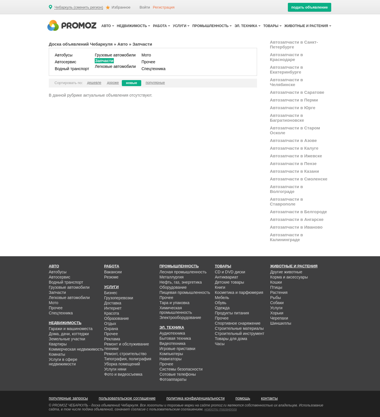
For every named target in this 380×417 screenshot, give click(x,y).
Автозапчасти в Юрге (292, 107)
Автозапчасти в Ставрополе (286, 201)
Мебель (222, 297)
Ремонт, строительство (125, 353)
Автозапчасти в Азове (293, 140)
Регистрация (164, 7)
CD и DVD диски (230, 272)
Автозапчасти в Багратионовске (287, 118)
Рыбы (275, 297)
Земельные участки (67, 339)
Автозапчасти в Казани (294, 171)
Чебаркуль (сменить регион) (78, 7)
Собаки (277, 302)
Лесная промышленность (183, 272)
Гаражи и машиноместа (70, 328)
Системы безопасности (181, 369)
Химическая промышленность (175, 310)
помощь (242, 398)
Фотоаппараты (173, 379)
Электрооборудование (180, 317)
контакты (269, 398)
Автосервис (65, 62)
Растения (279, 292)
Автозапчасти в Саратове (297, 92)
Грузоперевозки (118, 298)
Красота (111, 313)
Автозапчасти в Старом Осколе (295, 130)
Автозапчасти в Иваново (296, 227)
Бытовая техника (175, 338)
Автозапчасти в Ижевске (296, 155)
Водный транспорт (72, 68)
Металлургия (171, 277)
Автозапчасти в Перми (294, 99)
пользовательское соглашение (127, 398)
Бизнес (110, 292)
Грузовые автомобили (115, 55)
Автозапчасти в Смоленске (299, 178)
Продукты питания (232, 313)
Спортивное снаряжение (237, 323)
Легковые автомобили (115, 66)
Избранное (121, 7)
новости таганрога (221, 409)
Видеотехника (172, 343)
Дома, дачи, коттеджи (69, 333)
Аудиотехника (172, 333)
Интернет (113, 308)
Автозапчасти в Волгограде (286, 189)
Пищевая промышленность (184, 292)
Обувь (220, 302)
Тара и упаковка (174, 302)
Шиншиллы (280, 323)
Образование (116, 318)
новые (131, 83)
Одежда (222, 308)
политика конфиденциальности (195, 398)
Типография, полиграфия (127, 359)
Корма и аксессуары (289, 277)
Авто (123, 44)
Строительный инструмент (239, 333)
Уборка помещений (122, 364)
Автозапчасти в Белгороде (298, 211)
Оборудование (173, 287)
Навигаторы (170, 359)
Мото (146, 55)
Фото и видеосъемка (123, 374)
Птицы (276, 287)
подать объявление (309, 7)
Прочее (148, 62)
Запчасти (104, 60)
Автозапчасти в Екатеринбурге (286, 69)
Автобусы (63, 55)
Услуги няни (115, 369)
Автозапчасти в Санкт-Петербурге (294, 44)
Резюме (111, 277)
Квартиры (58, 344)
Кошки (276, 282)
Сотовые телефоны (177, 374)
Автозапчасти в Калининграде (286, 237)
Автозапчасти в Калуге (294, 148)
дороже (113, 83)
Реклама (112, 339)
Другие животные (286, 272)
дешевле (94, 83)
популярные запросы (68, 398)
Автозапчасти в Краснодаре (286, 57)
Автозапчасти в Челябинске (286, 82)
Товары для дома (231, 338)
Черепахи (279, 318)
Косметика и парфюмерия (239, 292)
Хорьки (276, 313)
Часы (220, 343)
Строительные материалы (239, 328)
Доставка (112, 303)
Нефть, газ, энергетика (180, 282)
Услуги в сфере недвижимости (63, 361)
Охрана (111, 328)
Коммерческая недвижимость (76, 349)
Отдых (110, 323)
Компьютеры (171, 353)
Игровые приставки (177, 348)
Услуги (276, 308)
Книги (220, 287)
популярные (155, 83)
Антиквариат (226, 277)
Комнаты (57, 354)
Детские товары (229, 282)
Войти (145, 7)
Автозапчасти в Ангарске (297, 219)
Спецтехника (153, 68)
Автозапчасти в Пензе (293, 163)
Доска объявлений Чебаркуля (81, 44)
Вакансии (113, 272)
